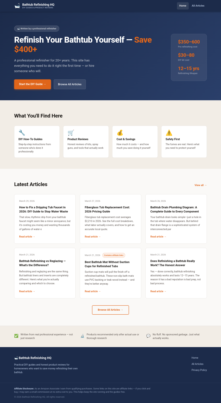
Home (182, 5)
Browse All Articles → (110, 309)
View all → (201, 185)
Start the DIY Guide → (32, 84)
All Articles (198, 5)
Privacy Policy (199, 370)
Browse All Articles (69, 84)
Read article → (27, 236)
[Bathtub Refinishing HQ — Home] (34, 6)
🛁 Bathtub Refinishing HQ (32, 358)
